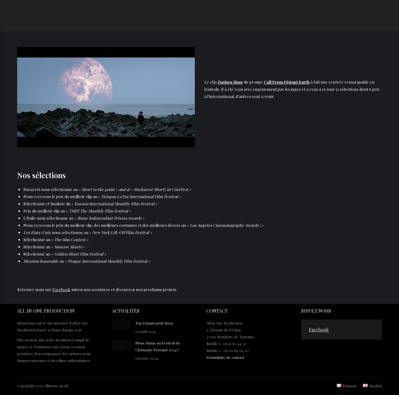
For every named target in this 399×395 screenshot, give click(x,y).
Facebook (61, 289)
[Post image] (121, 324)
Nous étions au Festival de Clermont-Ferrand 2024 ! (157, 346)
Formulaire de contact (225, 357)
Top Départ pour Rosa (154, 322)
